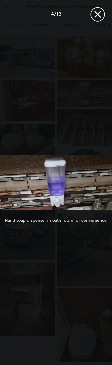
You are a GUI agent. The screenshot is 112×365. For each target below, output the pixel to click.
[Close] (97, 14)
